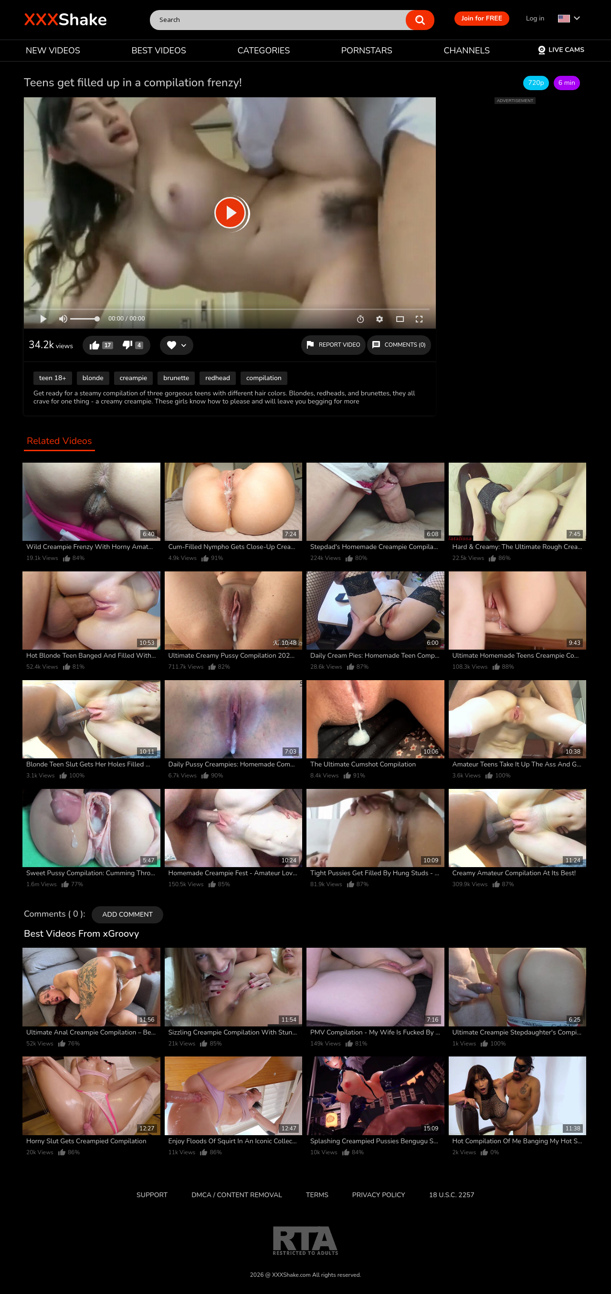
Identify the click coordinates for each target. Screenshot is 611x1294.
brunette (176, 378)
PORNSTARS (366, 50)
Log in (535, 18)
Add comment (127, 914)
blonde (93, 378)
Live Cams (560, 49)
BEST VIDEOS (158, 50)
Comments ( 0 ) (53, 914)
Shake (65, 20)
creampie (133, 378)
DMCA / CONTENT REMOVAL (236, 1195)
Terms (317, 1195)
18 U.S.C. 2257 (451, 1195)
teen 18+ (52, 378)
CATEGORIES (264, 50)
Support (152, 1195)
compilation (264, 378)
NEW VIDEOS (53, 50)
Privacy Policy (378, 1195)
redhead (217, 378)
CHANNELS (466, 50)
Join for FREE (482, 18)
